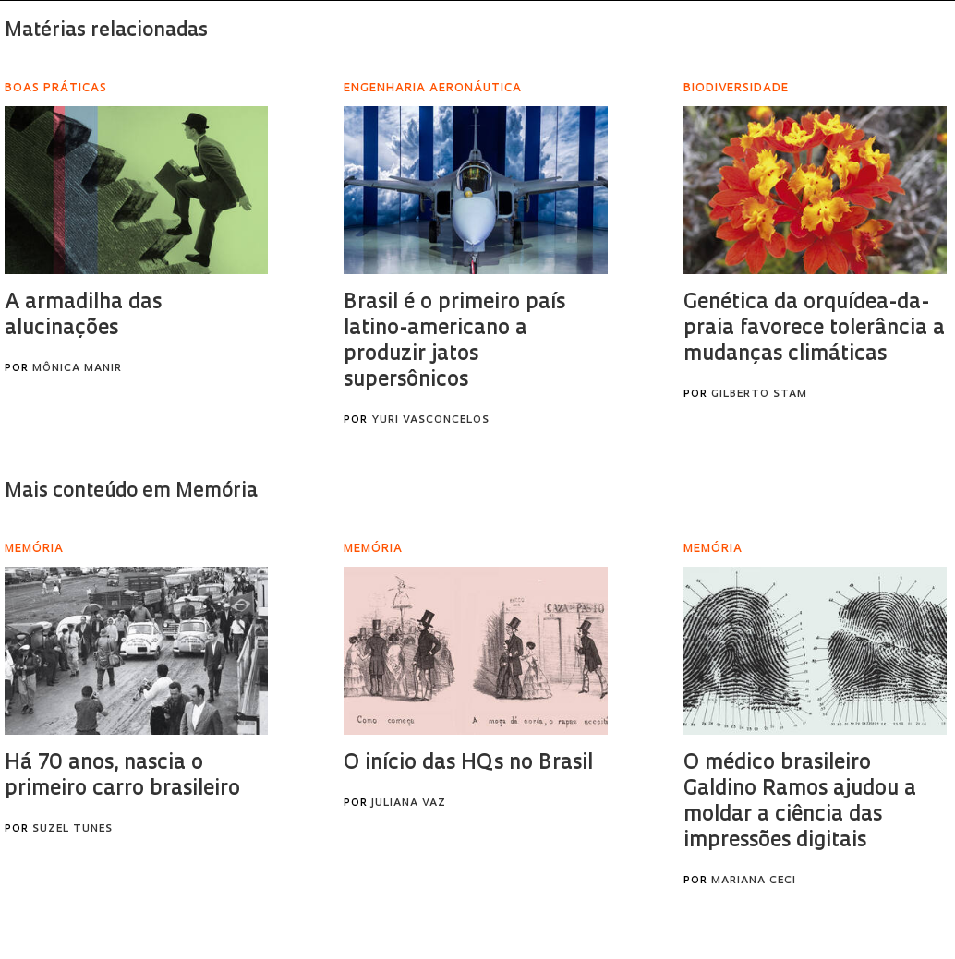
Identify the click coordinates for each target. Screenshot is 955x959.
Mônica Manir (77, 369)
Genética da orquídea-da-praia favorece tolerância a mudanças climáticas (814, 329)
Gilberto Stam (759, 395)
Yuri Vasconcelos (430, 420)
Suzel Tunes (72, 829)
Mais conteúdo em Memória (131, 491)
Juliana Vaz (408, 803)
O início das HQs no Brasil (468, 763)
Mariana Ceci (753, 881)
